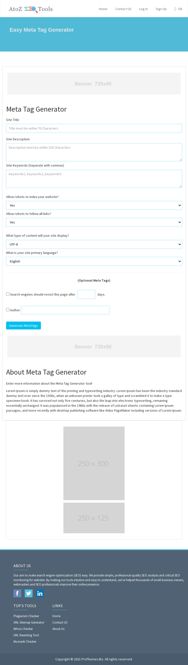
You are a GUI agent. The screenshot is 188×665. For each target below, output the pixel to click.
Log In (143, 9)
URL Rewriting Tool (26, 635)
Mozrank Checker (24, 641)
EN (178, 9)
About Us (58, 629)
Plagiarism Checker (26, 616)
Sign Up (161, 9)
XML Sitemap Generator (28, 622)
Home (103, 9)
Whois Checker (23, 629)
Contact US (123, 9)
